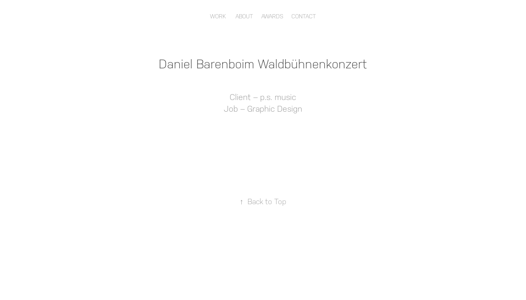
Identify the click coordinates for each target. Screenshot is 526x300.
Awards (272, 16)
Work (218, 16)
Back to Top (263, 201)
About (244, 16)
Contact (303, 16)
